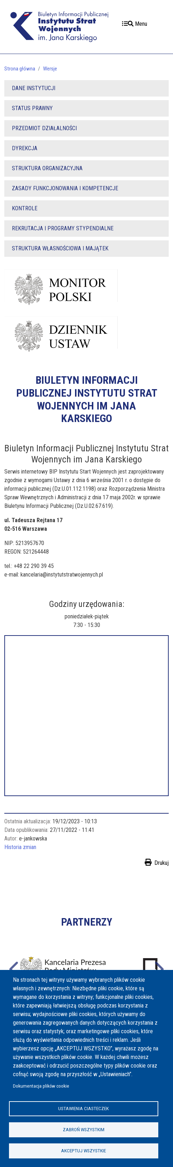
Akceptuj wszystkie (83, 1150)
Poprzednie (14, 968)
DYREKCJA (24, 148)
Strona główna (19, 68)
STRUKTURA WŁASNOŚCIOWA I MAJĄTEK (60, 248)
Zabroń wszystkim (83, 1129)
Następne (158, 968)
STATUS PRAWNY (32, 108)
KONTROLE (24, 208)
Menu (134, 23)
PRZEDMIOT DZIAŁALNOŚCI (44, 128)
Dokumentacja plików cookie (41, 1086)
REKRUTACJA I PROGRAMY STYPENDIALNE (62, 228)
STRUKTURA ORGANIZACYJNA (47, 168)
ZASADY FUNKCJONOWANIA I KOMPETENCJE (65, 188)
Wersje (50, 68)
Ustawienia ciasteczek (83, 1108)
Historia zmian (20, 847)
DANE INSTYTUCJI (33, 88)
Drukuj (161, 862)
